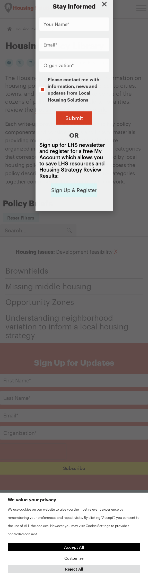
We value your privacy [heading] (32, 499)
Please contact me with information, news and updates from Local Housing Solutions (73, 59)
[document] (74, 288)
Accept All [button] (74, 547)
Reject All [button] (74, 569)
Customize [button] (74, 558)
